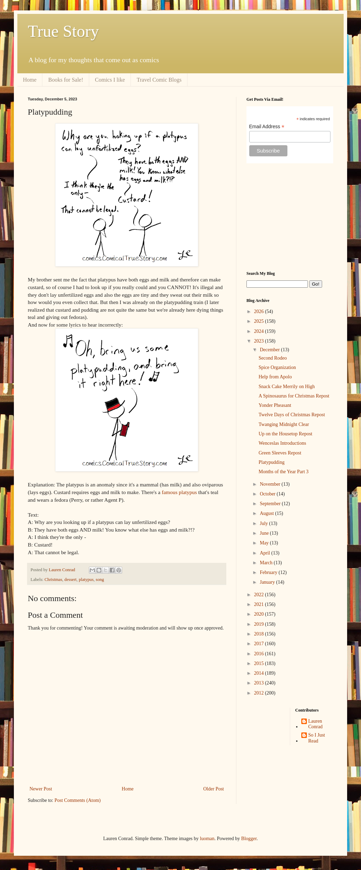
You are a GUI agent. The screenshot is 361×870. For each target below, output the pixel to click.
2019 (259, 624)
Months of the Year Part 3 (284, 471)
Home (29, 80)
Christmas (53, 579)
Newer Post (41, 788)
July (264, 523)
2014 (259, 673)
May (265, 542)
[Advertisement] (289, 217)
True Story (63, 31)
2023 (259, 341)
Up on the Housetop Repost (285, 433)
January (268, 582)
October (268, 493)
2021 (259, 604)
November (271, 484)
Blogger (249, 838)
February (269, 572)
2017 (259, 643)
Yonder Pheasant (275, 405)
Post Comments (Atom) (77, 800)
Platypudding (272, 462)
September (271, 503)
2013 (259, 683)
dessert (71, 579)
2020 (259, 614)
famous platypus (179, 492)
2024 (259, 331)
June (265, 533)
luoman (207, 838)
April (265, 553)
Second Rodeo (273, 358)
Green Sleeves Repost (280, 452)
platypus (86, 579)
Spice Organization (277, 367)
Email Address (267, 126)
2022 (259, 594)
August (267, 513)
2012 (259, 693)
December (270, 349)
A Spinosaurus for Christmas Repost (294, 396)
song (100, 579)
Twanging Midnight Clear (284, 424)
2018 (259, 634)
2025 (259, 321)
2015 (259, 663)
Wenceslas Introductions (282, 443)
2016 (259, 653)
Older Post (213, 788)
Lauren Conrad (315, 724)
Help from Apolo (275, 376)
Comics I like (110, 80)
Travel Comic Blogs (159, 80)
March (267, 562)
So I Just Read (316, 738)
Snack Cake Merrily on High (287, 386)
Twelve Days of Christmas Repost (292, 414)
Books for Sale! (65, 80)
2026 (259, 311)
